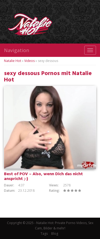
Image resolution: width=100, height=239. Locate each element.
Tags (44, 233)
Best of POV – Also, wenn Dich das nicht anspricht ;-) (43, 176)
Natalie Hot (12, 60)
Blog (54, 233)
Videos (29, 60)
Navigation (16, 50)
